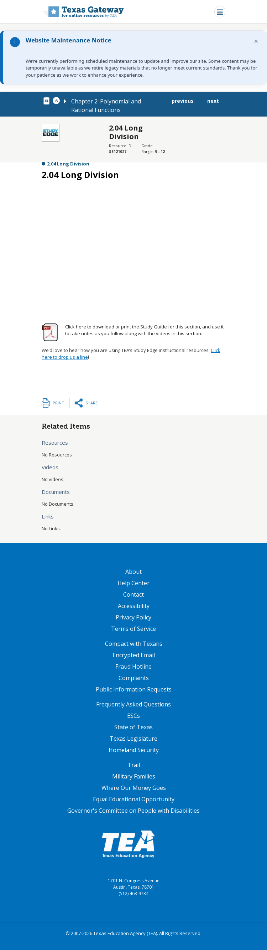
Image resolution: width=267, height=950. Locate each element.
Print (58, 402)
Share (91, 402)
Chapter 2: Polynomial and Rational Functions (106, 105)
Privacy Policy (133, 617)
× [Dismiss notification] (256, 41)
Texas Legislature (133, 738)
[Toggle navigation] (219, 11)
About (133, 572)
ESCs (133, 716)
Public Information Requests (134, 689)
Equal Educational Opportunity (133, 799)
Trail (133, 765)
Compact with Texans (133, 644)
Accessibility (134, 606)
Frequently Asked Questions (133, 704)
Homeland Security (134, 750)
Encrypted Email (133, 655)
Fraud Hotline (133, 666)
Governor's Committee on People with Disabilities (133, 810)
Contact (133, 594)
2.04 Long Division (68, 163)
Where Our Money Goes (133, 788)
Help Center (133, 583)
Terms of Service (133, 629)
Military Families (133, 776)
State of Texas (133, 727)
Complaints (134, 678)
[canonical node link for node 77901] (47, 101)
